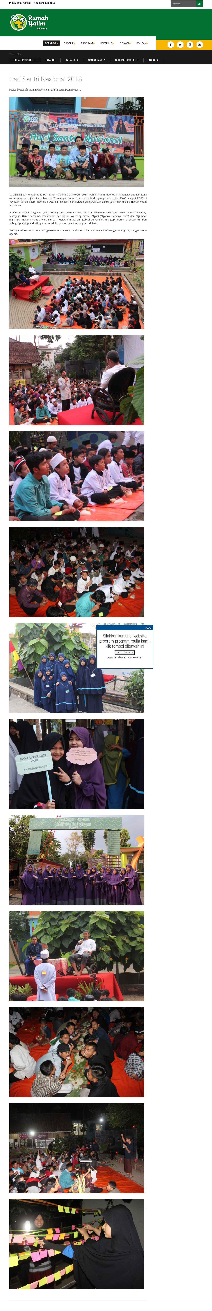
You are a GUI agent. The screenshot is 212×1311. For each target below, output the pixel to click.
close (148, 628)
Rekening (106, 43)
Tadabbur (72, 60)
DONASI (125, 43)
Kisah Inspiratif (24, 60)
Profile (69, 43)
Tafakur (50, 60)
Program (87, 43)
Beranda (51, 43)
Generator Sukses (126, 60)
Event (62, 89)
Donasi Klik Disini (124, 652)
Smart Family (96, 60)
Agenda (153, 60)
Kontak (141, 43)
